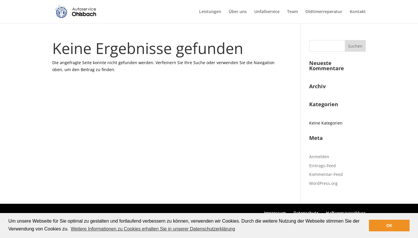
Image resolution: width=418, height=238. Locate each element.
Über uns (238, 12)
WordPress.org (323, 183)
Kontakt (358, 12)
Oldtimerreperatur (323, 12)
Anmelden (319, 156)
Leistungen (210, 12)
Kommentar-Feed (326, 174)
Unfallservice (267, 12)
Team (292, 12)
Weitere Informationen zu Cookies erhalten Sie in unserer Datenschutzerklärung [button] (153, 228)
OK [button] (389, 225)
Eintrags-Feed (322, 165)
